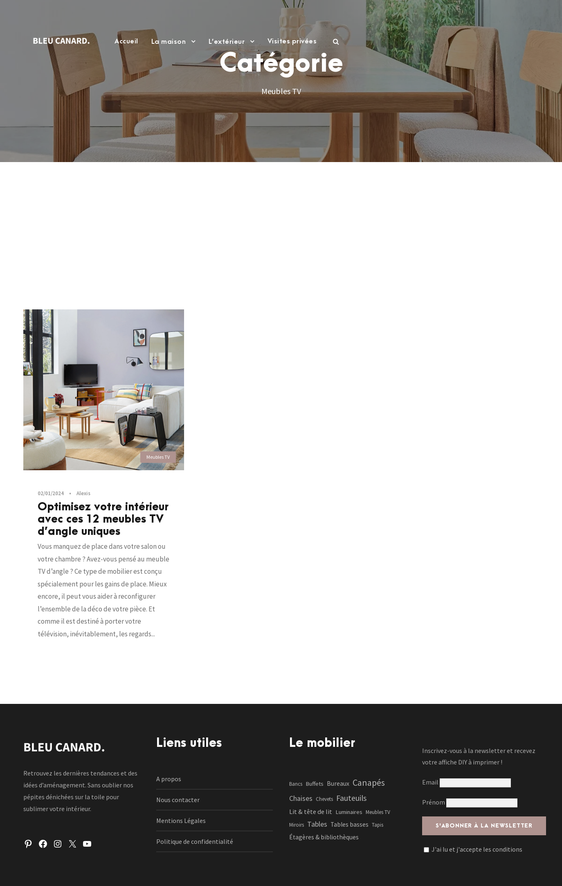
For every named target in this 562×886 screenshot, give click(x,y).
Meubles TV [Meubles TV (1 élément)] (378, 812)
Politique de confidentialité (194, 841)
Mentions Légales (181, 820)
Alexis (83, 493)
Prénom (433, 802)
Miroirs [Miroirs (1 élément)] (296, 824)
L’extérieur (227, 41)
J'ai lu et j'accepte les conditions (477, 849)
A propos (168, 779)
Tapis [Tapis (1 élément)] (377, 824)
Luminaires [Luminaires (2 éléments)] (348, 812)
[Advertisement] (281, 223)
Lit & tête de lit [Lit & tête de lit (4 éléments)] (310, 811)
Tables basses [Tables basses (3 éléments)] (349, 824)
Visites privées (292, 41)
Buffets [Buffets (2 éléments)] (315, 783)
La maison (168, 41)
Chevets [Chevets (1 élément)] (324, 799)
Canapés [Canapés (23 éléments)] (369, 782)
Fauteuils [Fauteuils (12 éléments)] (351, 798)
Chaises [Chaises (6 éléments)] (300, 798)
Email (466, 782)
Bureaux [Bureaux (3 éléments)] (338, 783)
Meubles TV (158, 457)
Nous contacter (178, 800)
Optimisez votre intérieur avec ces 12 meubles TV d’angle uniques (103, 519)
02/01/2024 (51, 493)
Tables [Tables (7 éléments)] (317, 824)
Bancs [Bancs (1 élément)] (295, 783)
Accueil (126, 41)
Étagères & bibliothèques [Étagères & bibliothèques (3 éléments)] (324, 837)
